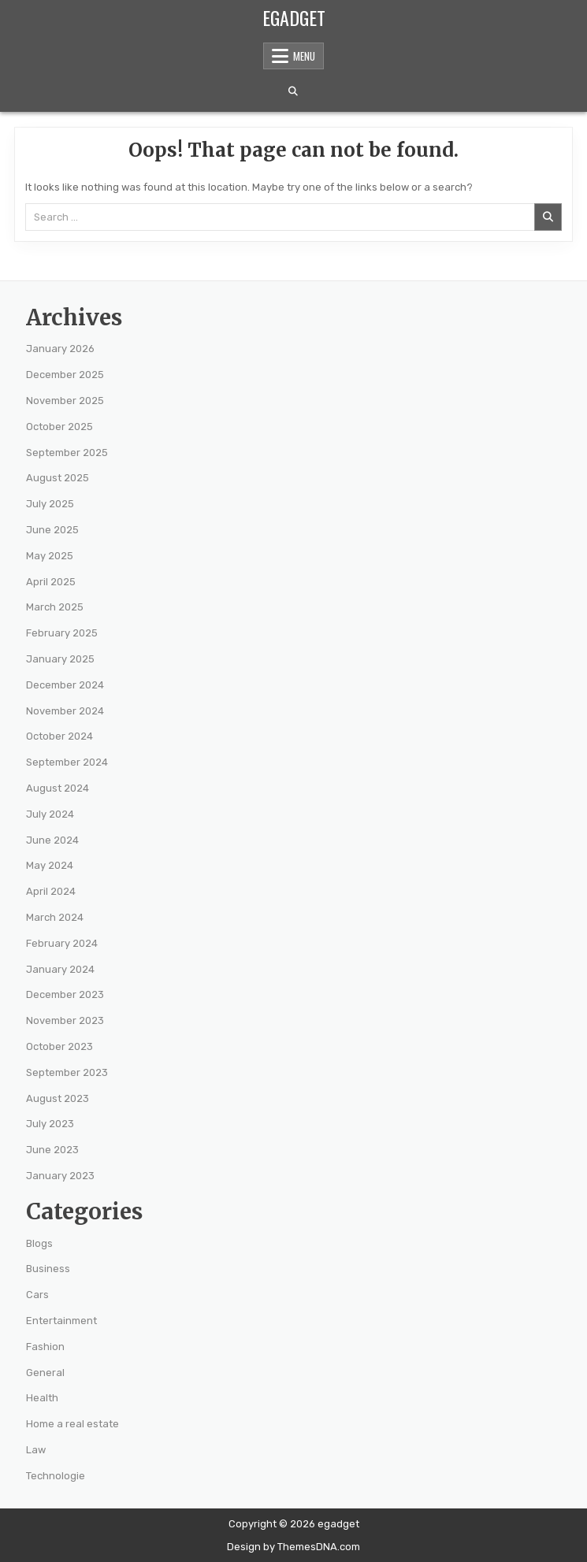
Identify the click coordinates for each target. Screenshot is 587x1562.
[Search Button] (293, 91)
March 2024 (55, 917)
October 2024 (59, 736)
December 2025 (65, 374)
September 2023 (67, 1072)
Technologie (55, 1476)
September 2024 (67, 762)
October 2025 (59, 426)
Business (48, 1268)
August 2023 (57, 1098)
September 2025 (67, 452)
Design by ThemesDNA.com (293, 1547)
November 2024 (65, 711)
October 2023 (59, 1046)
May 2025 (49, 556)
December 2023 (65, 994)
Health (42, 1398)
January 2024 (60, 969)
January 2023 (60, 1176)
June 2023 (52, 1150)
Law (36, 1450)
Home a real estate (72, 1424)
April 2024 (51, 891)
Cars (37, 1294)
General (45, 1372)
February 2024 (62, 943)
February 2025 (62, 633)
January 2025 (60, 659)
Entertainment (61, 1320)
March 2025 (55, 607)
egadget (293, 17)
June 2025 (52, 530)
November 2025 (65, 400)
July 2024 (50, 814)
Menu (304, 56)
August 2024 (57, 788)
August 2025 (57, 478)
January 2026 (60, 348)
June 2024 (52, 840)
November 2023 (65, 1020)
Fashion (45, 1346)
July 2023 (50, 1124)
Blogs (39, 1243)
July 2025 (50, 504)
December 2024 (65, 685)
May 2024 (49, 865)
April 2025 (51, 582)
